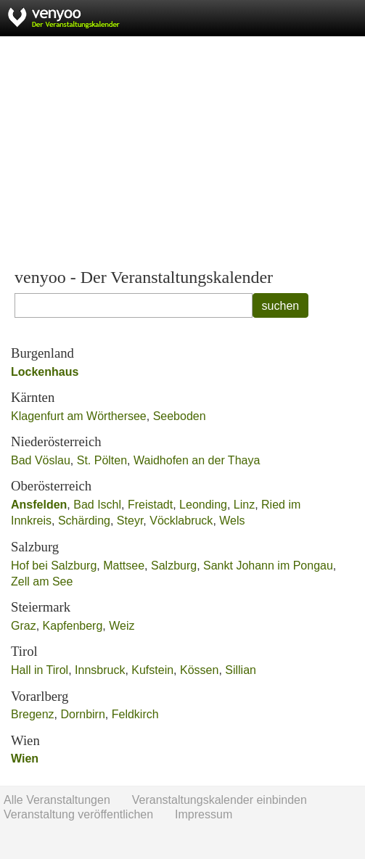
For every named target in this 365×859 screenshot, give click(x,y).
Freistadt (150, 504)
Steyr (130, 520)
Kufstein (152, 670)
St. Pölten (102, 460)
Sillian (240, 670)
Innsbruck (100, 670)
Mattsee (123, 565)
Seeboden (179, 416)
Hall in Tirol (39, 670)
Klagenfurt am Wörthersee (79, 416)
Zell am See (42, 581)
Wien (24, 758)
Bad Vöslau (40, 460)
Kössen (199, 670)
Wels (232, 520)
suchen (281, 306)
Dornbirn (82, 714)
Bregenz (32, 714)
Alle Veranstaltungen (57, 800)
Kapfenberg (73, 626)
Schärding (84, 520)
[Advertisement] (182, 152)
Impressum (203, 814)
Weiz (121, 626)
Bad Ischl (97, 504)
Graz (23, 626)
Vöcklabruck (181, 520)
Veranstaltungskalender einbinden (219, 800)
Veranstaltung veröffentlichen (78, 814)
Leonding (203, 504)
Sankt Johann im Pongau (268, 565)
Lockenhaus (44, 372)
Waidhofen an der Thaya (197, 460)
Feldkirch (135, 714)
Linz (244, 504)
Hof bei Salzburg (54, 565)
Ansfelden (39, 504)
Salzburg (174, 565)
